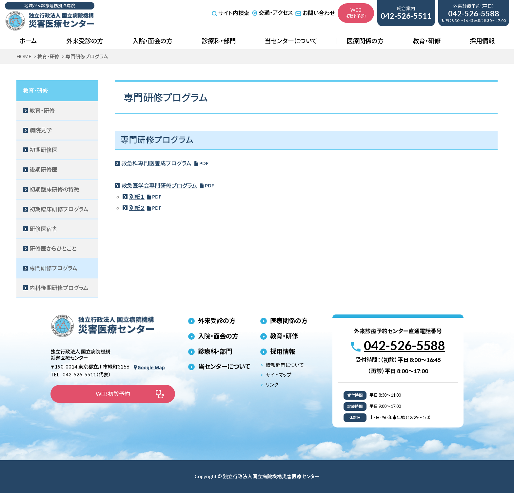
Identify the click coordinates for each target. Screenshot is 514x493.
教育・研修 (427, 41)
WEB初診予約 (356, 13)
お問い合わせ (315, 12)
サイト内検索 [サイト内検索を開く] (230, 13)
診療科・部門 (219, 41)
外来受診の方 (84, 41)
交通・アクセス (272, 12)
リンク (272, 385)
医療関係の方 (365, 41)
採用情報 (482, 41)
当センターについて (291, 41)
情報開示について (285, 365)
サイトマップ (278, 375)
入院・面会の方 (152, 41)
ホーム (28, 41)
